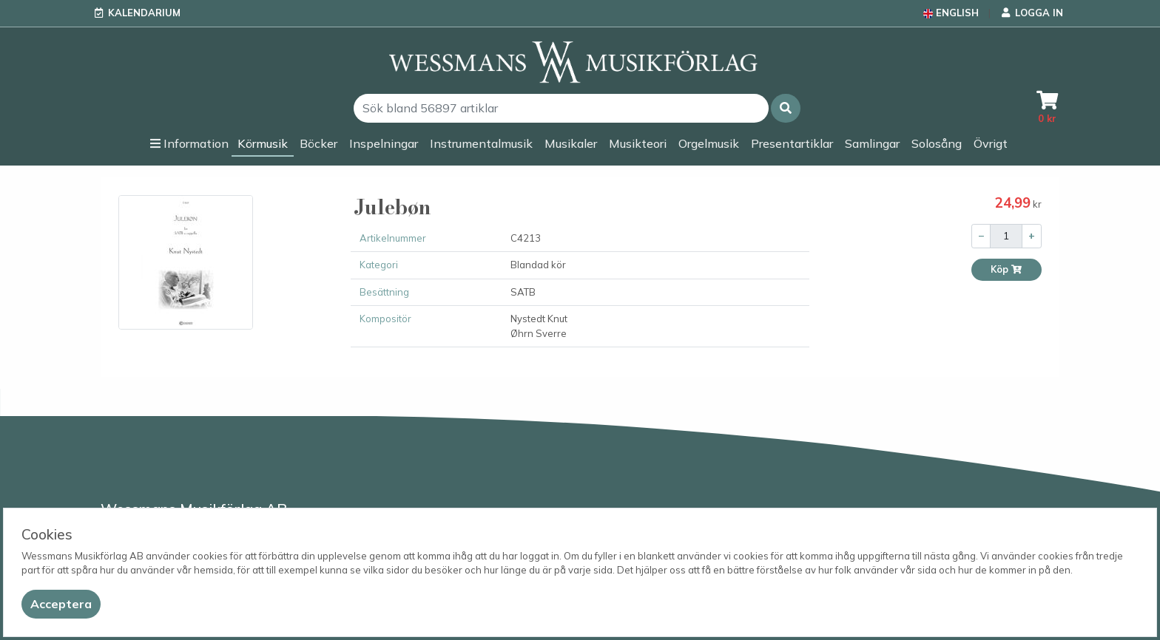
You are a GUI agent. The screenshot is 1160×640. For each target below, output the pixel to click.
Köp (1006, 269)
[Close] (61, 604)
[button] (785, 108)
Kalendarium (144, 12)
